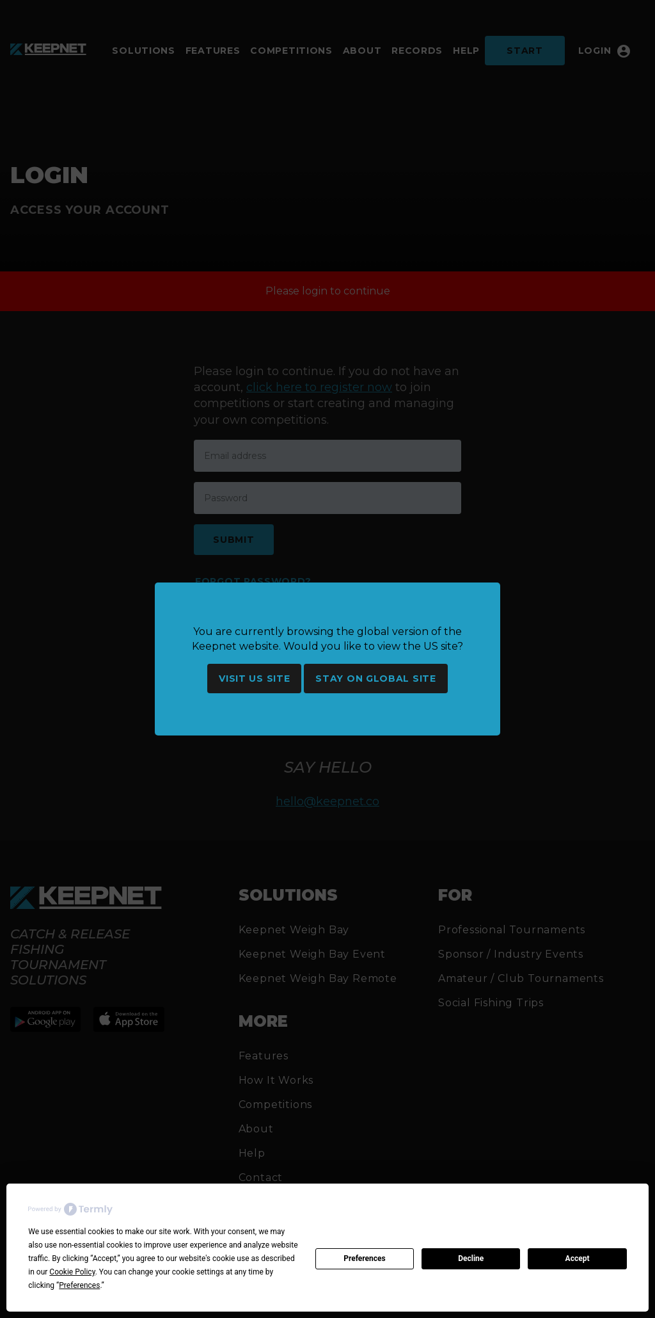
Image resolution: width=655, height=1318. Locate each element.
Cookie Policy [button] (72, 1271)
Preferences (364, 1258)
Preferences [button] (79, 1285)
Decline (471, 1258)
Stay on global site (375, 678)
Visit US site (254, 678)
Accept (577, 1258)
